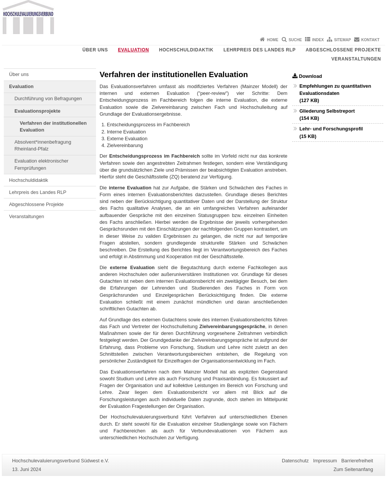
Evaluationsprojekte (37, 111)
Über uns (95, 50)
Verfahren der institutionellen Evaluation (53, 126)
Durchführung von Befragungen (48, 98)
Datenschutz (295, 460)
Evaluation (133, 50)
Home (272, 40)
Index (318, 40)
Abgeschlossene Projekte (343, 50)
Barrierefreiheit (357, 460)
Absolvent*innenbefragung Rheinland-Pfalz (42, 145)
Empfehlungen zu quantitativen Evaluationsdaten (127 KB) (335, 93)
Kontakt (370, 40)
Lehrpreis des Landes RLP (259, 50)
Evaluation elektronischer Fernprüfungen (41, 164)
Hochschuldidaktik (186, 50)
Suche (295, 40)
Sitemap (342, 40)
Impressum (325, 460)
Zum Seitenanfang (353, 469)
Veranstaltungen (356, 59)
